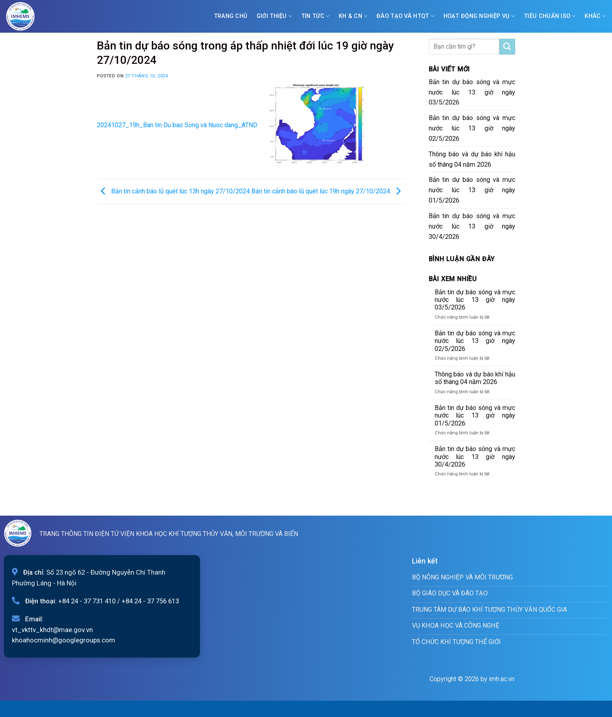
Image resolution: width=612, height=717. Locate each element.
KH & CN (353, 16)
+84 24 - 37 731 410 (87, 601)
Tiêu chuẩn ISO (550, 16)
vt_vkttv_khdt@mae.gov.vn (52, 630)
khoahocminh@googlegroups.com (63, 640)
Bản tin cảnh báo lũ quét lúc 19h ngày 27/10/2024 (328, 191)
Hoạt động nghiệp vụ (479, 16)
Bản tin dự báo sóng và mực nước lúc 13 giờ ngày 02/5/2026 (472, 128)
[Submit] (507, 47)
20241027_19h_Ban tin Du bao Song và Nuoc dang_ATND (177, 125)
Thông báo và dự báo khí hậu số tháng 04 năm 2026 (472, 159)
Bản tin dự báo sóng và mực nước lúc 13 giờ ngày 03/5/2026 (472, 92)
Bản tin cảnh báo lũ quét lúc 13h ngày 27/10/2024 (173, 191)
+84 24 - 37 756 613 (150, 601)
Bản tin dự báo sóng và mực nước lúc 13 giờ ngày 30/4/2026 (472, 226)
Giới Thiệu (274, 16)
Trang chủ (231, 16)
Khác (595, 16)
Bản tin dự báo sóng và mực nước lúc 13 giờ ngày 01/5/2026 (472, 190)
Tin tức (315, 16)
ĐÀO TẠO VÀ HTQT (405, 16)
